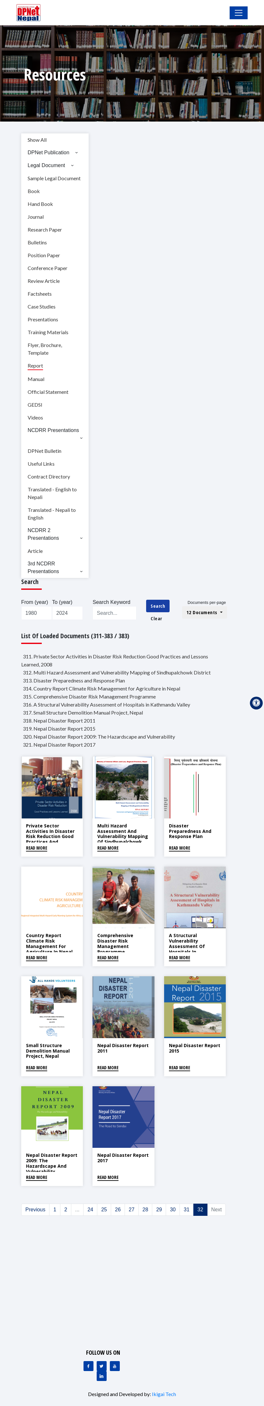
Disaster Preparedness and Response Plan (190, 831)
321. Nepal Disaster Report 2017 (59, 744)
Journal (36, 217)
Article (35, 551)
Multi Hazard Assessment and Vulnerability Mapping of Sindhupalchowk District (122, 836)
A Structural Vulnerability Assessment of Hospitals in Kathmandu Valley (190, 946)
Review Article (44, 281)
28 (145, 1209)
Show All (37, 140)
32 (200, 1209)
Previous (35, 1209)
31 (186, 1209)
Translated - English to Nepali (52, 493)
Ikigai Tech (164, 1394)
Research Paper (45, 229)
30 (173, 1209)
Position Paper (44, 255)
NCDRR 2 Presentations (43, 534)
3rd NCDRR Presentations (43, 567)
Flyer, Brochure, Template (45, 349)
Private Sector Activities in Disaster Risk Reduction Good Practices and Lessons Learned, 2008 (52, 836)
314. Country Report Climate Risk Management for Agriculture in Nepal (101, 688)
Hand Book (40, 204)
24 (90, 1209)
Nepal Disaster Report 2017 (123, 1158)
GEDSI (35, 405)
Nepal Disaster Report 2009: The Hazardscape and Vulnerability (51, 1163)
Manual (36, 379)
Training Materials (48, 332)
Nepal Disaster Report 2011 (123, 1048)
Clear (156, 618)
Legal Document (46, 165)
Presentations (43, 319)
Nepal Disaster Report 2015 (194, 1048)
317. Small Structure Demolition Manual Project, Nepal (83, 712)
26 (118, 1209)
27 (132, 1209)
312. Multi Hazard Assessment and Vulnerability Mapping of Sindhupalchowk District (117, 672)
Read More (36, 848)
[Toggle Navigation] (239, 12)
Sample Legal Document (54, 178)
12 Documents (203, 612)
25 (104, 1209)
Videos (35, 417)
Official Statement (48, 392)
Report (35, 365)
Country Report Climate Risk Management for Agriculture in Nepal (49, 943)
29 (159, 1209)
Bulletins (37, 242)
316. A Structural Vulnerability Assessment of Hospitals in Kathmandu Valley (106, 704)
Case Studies (42, 306)
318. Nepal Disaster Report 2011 (59, 720)
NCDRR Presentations (53, 430)
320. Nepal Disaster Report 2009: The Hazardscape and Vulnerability (99, 736)
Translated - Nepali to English (52, 514)
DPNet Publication (48, 152)
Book (34, 191)
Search (158, 606)
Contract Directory (49, 476)
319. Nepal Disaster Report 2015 (59, 728)
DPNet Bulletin (44, 451)
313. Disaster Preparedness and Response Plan (74, 680)
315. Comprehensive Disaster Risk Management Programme (89, 696)
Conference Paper (47, 268)
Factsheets (40, 294)
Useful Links (41, 464)
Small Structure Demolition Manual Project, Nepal (48, 1050)
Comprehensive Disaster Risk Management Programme (115, 943)
